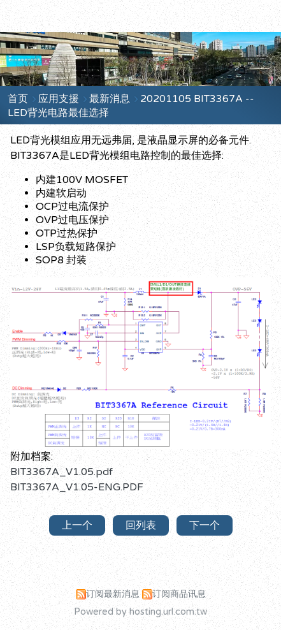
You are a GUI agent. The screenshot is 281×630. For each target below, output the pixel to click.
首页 (18, 98)
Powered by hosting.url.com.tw (140, 611)
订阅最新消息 (113, 594)
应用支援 (60, 98)
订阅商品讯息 (179, 594)
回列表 (141, 525)
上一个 (77, 525)
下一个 (204, 525)
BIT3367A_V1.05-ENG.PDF (76, 487)
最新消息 (111, 98)
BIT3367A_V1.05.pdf (61, 471)
